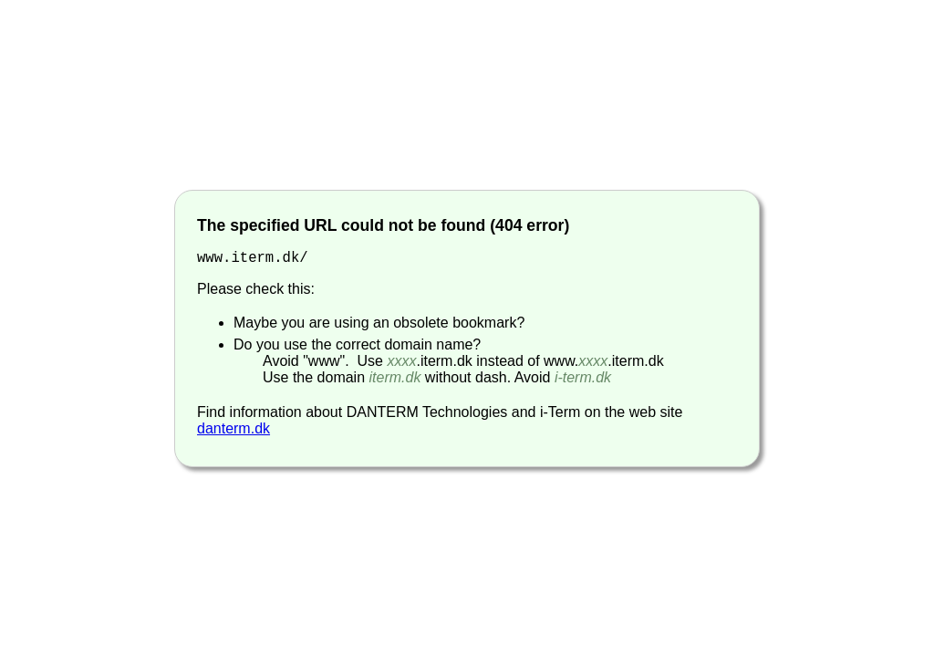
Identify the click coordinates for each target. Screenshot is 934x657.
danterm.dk (233, 430)
